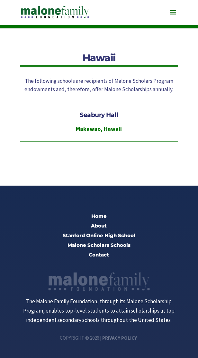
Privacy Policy (119, 338)
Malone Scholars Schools (99, 245)
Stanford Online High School (99, 235)
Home (99, 216)
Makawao (88, 128)
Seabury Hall (99, 115)
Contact (99, 255)
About (99, 226)
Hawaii (113, 128)
